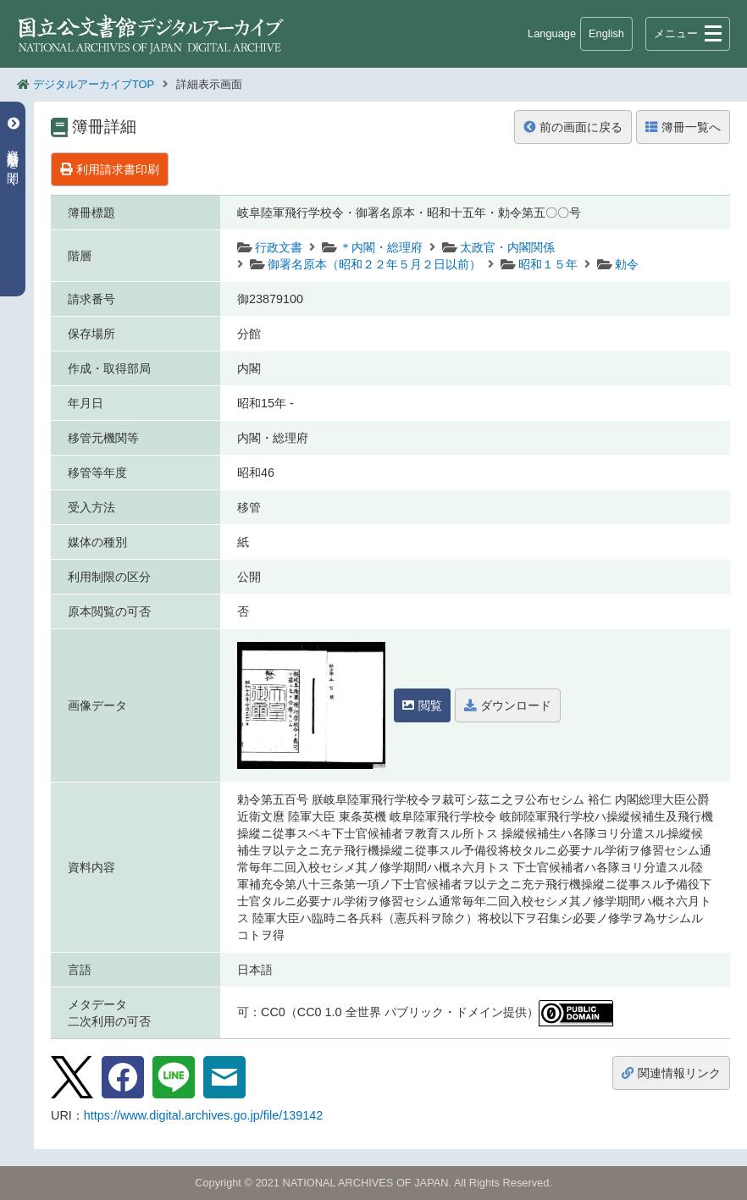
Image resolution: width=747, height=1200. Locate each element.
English (606, 33)
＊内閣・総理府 (381, 247)
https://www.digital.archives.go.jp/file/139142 (203, 1115)
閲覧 (422, 705)
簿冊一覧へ (683, 127)
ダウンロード (507, 705)
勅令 (627, 264)
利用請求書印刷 (109, 169)
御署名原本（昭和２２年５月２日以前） (374, 264)
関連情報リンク (671, 1073)
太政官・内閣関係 (507, 247)
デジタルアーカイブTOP (93, 84)
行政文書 (278, 247)
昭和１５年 (548, 264)
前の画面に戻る (572, 127)
